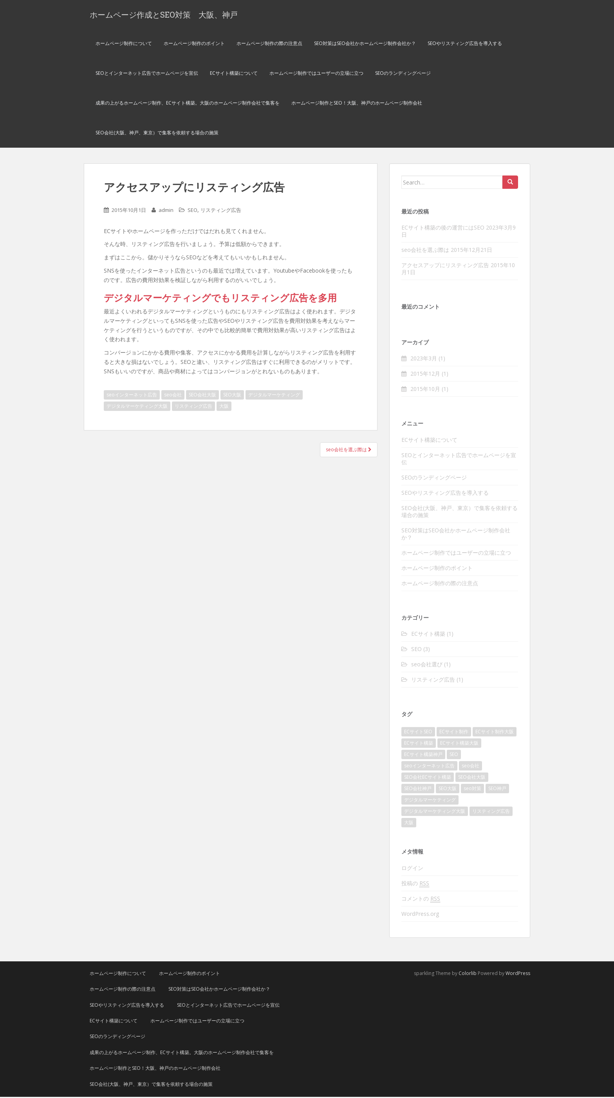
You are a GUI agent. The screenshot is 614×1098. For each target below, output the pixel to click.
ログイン (412, 869)
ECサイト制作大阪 (494, 732)
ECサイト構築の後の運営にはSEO (442, 228)
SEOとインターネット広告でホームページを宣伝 (147, 74)
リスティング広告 (220, 211)
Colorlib (468, 974)
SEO (192, 211)
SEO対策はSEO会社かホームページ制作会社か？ (365, 44)
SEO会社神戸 (418, 789)
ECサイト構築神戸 (423, 755)
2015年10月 (425, 390)
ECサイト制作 (453, 732)
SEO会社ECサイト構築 (427, 778)
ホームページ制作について (124, 44)
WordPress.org (420, 915)
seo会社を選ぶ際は (349, 450)
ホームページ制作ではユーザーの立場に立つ (316, 74)
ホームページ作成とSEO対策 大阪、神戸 (164, 15)
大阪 (224, 407)
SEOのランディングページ (403, 74)
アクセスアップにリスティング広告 (445, 266)
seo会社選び (426, 665)
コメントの (420, 900)
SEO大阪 (232, 396)
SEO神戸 (497, 789)
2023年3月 (423, 359)
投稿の (415, 884)
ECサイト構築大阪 (459, 744)
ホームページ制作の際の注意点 (269, 44)
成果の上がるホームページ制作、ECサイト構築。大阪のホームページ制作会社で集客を (188, 104)
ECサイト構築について (234, 74)
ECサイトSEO (418, 732)
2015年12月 (425, 374)
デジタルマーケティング (274, 396)
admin (166, 211)
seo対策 (472, 789)
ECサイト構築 (428, 635)
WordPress (518, 974)
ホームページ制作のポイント (194, 44)
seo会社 (173, 396)
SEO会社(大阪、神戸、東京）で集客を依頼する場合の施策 (157, 133)
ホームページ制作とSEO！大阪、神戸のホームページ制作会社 (356, 104)
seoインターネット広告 (132, 396)
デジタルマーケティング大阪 (137, 407)
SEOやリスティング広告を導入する (465, 44)
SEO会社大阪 (202, 396)
